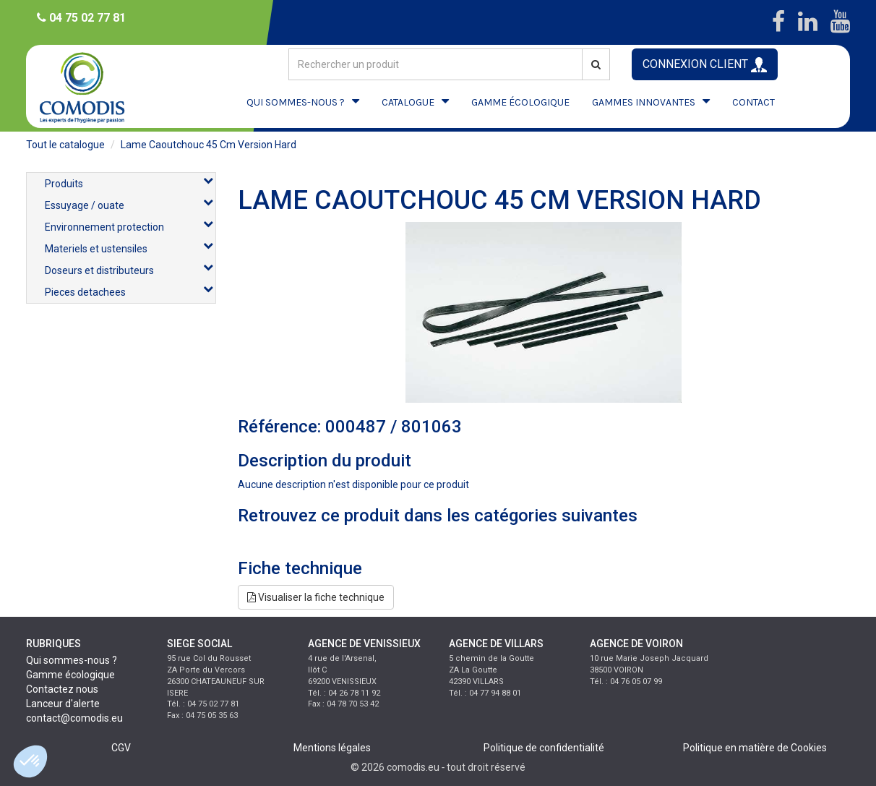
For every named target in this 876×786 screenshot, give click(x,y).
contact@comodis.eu (74, 718)
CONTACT (753, 102)
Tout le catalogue (65, 144)
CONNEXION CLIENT (705, 64)
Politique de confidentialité (544, 747)
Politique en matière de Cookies (755, 747)
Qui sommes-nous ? (71, 660)
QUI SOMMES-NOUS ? (295, 102)
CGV (121, 747)
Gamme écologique (70, 674)
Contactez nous (62, 689)
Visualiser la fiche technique (316, 597)
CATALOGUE (408, 102)
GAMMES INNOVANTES (643, 102)
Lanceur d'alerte (63, 703)
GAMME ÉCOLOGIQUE (520, 102)
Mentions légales (332, 747)
